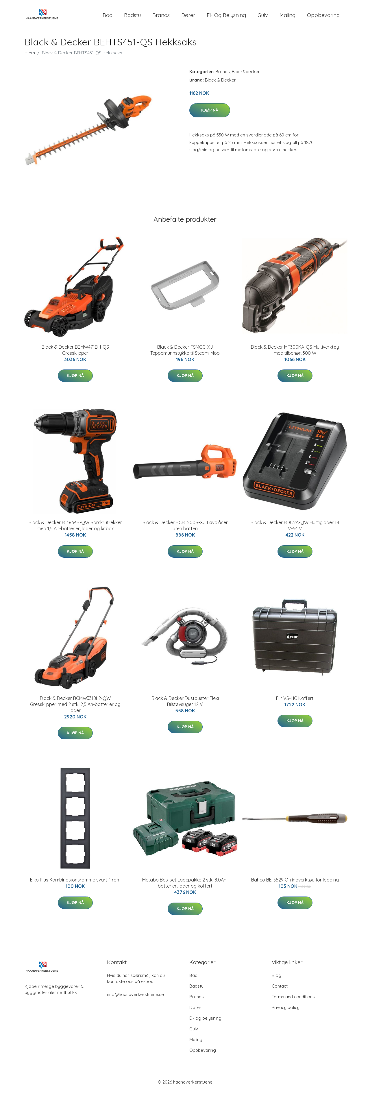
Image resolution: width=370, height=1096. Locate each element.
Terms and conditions (293, 1000)
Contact (280, 990)
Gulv (263, 17)
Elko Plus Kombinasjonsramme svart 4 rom (75, 884)
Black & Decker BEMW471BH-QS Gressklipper (75, 354)
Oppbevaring (323, 17)
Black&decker (246, 75)
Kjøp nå (209, 114)
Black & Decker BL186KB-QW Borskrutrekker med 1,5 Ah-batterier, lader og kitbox (75, 529)
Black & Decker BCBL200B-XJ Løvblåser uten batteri (185, 529)
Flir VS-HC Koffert (295, 702)
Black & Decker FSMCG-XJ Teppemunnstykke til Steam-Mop (185, 354)
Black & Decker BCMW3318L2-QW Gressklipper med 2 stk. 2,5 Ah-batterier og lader (75, 708)
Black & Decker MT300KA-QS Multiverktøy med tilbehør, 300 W (295, 354)
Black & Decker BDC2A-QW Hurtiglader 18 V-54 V (295, 529)
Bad (107, 17)
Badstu (132, 17)
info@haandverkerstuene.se (135, 998)
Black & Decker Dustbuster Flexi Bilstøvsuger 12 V (185, 705)
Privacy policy (285, 1011)
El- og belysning (226, 17)
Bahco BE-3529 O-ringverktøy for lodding (295, 884)
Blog (276, 979)
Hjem (30, 57)
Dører (188, 17)
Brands (161, 17)
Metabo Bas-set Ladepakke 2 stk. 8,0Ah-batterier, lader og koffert (185, 887)
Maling (287, 17)
